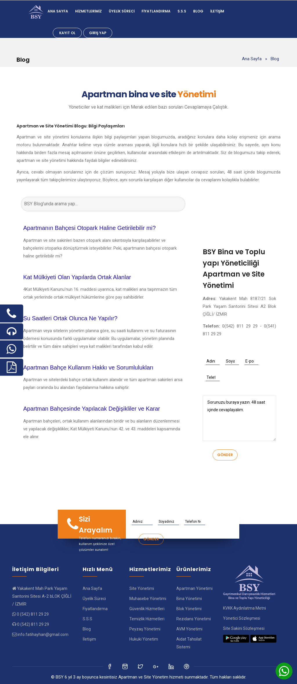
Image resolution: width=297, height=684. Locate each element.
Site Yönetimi (141, 588)
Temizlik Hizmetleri (146, 619)
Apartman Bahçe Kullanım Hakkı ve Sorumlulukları (88, 367)
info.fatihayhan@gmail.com (42, 634)
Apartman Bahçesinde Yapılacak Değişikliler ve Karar (91, 408)
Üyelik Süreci (122, 11)
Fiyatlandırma (156, 11)
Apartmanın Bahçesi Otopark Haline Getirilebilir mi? (89, 228)
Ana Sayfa (58, 11)
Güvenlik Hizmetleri (146, 608)
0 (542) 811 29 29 (33, 614)
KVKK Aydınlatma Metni (244, 608)
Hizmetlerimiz (88, 11)
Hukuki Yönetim (143, 639)
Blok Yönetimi (189, 608)
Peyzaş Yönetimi (144, 629)
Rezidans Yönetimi (193, 619)
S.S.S (182, 11)
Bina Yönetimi (189, 598)
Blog (198, 11)
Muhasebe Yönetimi (147, 598)
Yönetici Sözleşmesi (241, 618)
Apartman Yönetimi (194, 588)
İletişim (217, 11)
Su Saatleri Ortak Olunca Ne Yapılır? (70, 318)
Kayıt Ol (67, 32)
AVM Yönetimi (189, 629)
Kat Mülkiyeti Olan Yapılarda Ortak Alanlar (77, 277)
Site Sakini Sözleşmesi (244, 628)
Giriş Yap (97, 32)
